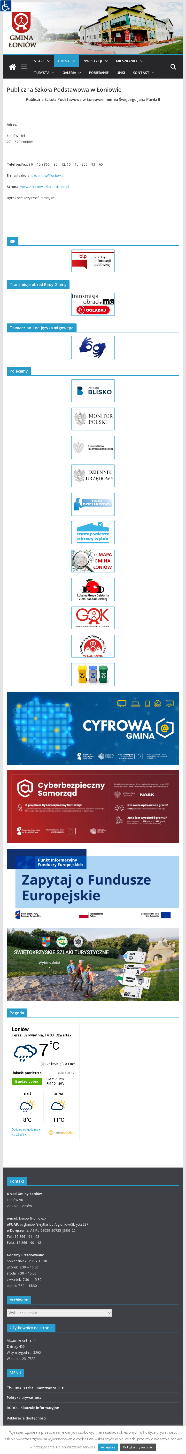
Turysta (41, 72)
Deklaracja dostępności (26, 1418)
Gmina (64, 61)
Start (39, 61)
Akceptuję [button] (108, 1447)
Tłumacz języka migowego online (35, 1387)
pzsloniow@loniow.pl (47, 175)
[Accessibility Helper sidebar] (6, 6)
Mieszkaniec (127, 61)
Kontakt (141, 72)
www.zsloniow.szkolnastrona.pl (44, 186)
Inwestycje (93, 61)
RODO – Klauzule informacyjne (33, 1407)
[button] (47, 61)
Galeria (69, 72)
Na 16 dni (18, 1134)
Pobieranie (99, 72)
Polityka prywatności (24, 1397)
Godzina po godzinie (25, 1129)
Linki (120, 72)
